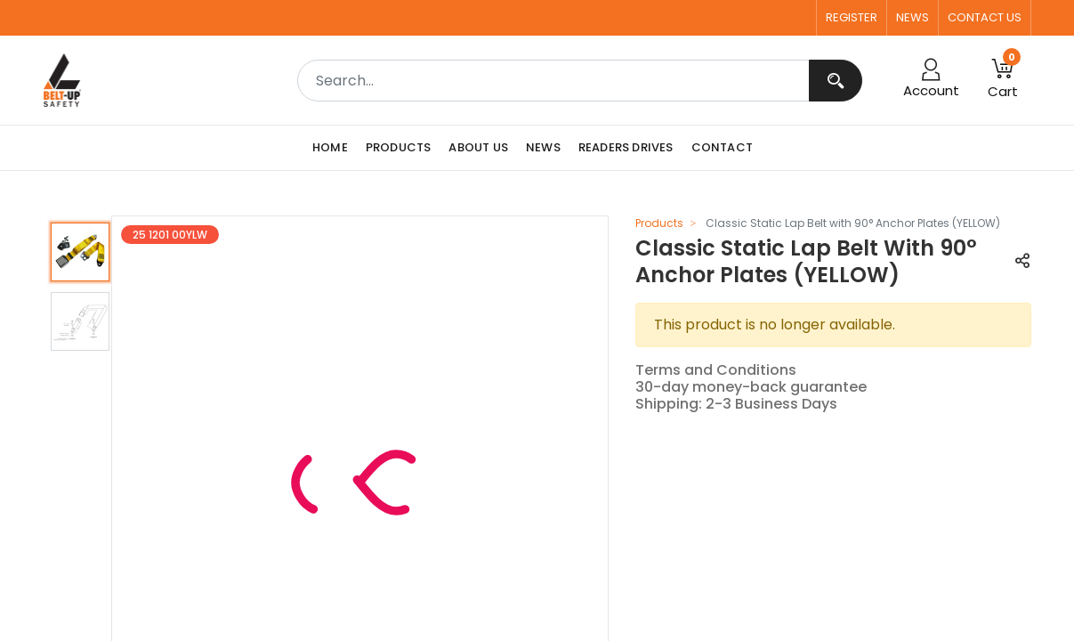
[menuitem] (334, 148)
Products (659, 223)
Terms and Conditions (715, 370)
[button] (1022, 262)
